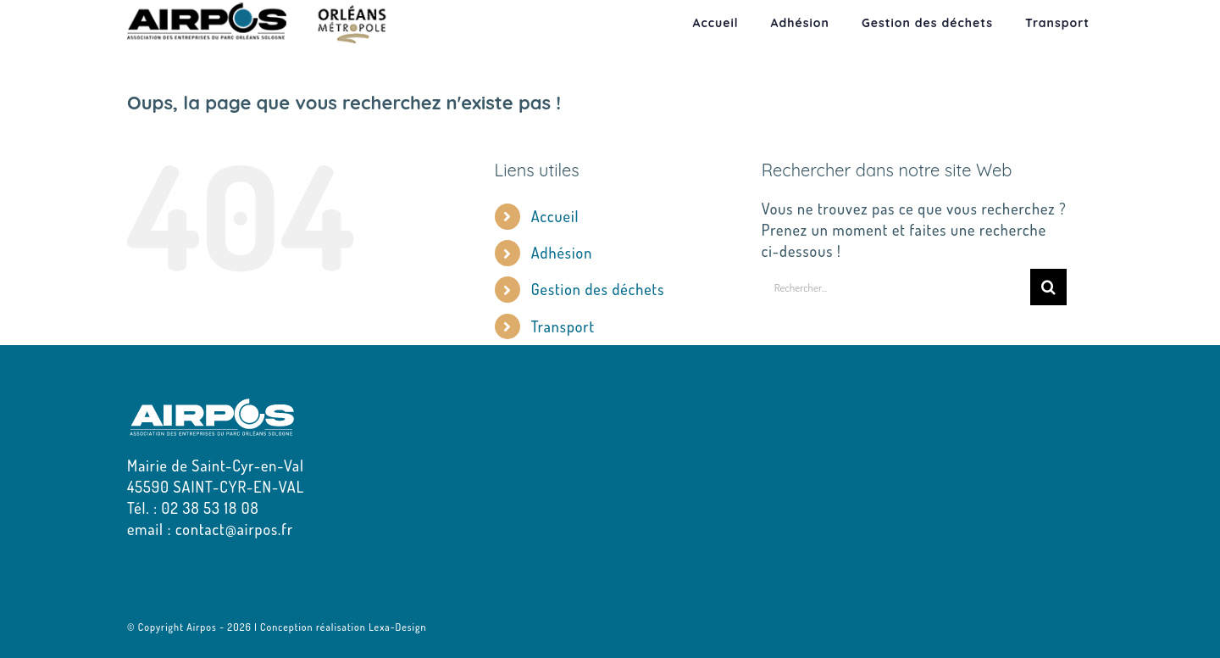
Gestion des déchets (598, 289)
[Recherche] (1048, 287)
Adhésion (562, 252)
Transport (563, 326)
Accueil (555, 216)
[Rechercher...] (896, 287)
